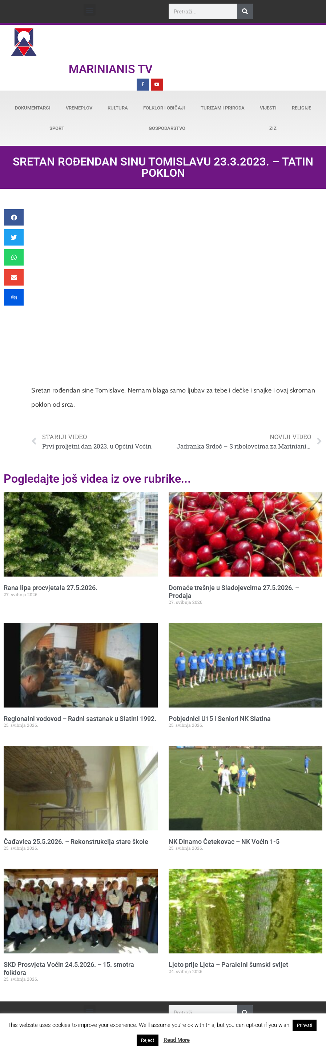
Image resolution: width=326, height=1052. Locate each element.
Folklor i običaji (164, 108)
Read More (177, 1040)
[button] (90, 10)
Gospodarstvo (167, 128)
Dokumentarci (33, 108)
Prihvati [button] (304, 1025)
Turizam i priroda (223, 108)
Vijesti (268, 108)
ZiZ (273, 128)
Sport (56, 128)
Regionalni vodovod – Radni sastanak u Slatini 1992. (80, 718)
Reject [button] (147, 1040)
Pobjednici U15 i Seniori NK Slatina (220, 718)
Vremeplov (79, 108)
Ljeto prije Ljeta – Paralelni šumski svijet (228, 964)
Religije (301, 108)
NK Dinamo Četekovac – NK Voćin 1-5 (224, 841)
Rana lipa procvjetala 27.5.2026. (50, 587)
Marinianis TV (111, 69)
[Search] (245, 11)
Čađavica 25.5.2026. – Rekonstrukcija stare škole (76, 841)
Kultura (118, 108)
